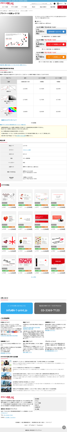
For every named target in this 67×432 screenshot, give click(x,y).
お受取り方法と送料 (21, 135)
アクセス (37, 395)
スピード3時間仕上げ (56, 57)
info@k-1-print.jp (16, 304)
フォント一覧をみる (21, 124)
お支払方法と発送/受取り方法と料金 (9, 329)
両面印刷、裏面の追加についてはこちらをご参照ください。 (13, 65)
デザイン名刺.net (3, 10)
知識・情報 (52, 6)
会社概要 (37, 393)
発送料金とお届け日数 (28, 323)
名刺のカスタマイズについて (9, 120)
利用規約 (18, 416)
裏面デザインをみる (4, 124)
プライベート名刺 (23, 10)
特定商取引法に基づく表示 (38, 416)
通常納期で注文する (56, 32)
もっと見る (33, 276)
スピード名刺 (5, 6)
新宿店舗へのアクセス (50, 324)
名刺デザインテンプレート (14, 10)
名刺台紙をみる (13, 124)
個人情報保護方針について (51, 345)
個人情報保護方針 (26, 416)
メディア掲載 (38, 397)
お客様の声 (37, 401)
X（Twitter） (32, 419)
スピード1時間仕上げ (56, 44)
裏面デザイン (8, 103)
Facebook (40, 419)
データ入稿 (24, 6)
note (25, 419)
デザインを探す (14, 6)
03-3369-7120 (50, 304)
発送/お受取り (43, 6)
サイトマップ (49, 416)
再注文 (33, 6)
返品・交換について (27, 346)
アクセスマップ (4, 407)
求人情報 (37, 403)
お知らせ (37, 399)
